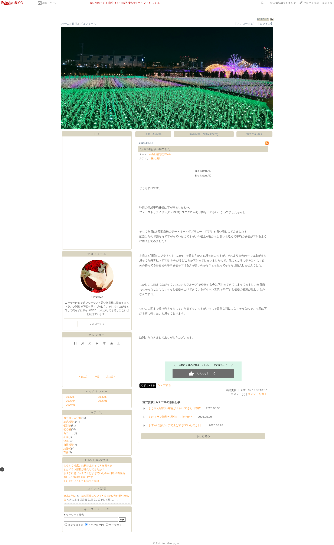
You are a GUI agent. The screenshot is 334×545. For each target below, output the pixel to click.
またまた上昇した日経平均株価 (81, 480)
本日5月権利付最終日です (78, 477)
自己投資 (68, 444)
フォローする (97, 323)
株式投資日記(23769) (160, 154)
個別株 (67, 425)
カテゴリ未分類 (72, 417)
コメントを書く (257, 394)
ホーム (65, 23)
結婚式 (67, 448)
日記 (75, 23)
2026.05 (70, 397)
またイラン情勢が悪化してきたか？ (83, 469)
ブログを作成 (311, 2)
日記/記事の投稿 (97, 460)
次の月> (110, 376)
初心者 (67, 429)
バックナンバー (97, 391)
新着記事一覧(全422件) (203, 134)
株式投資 (68, 421)
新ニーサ (68, 433)
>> (283, 2)
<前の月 (83, 376)
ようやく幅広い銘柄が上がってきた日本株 (87, 465)
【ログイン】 (265, 23)
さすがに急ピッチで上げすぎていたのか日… (176, 425)
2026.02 (102, 397)
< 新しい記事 (153, 134)
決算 (66, 440)
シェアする (164, 385)
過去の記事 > (254, 134)
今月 (97, 376)
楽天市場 (327, 2)
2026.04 (70, 400)
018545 (263, 19)
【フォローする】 (245, 23)
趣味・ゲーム (50, 2)
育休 (66, 452)
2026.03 (70, 404)
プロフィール (88, 23)
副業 (66, 437)
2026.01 (102, 400)
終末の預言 (70, 495)
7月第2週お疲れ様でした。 (156, 149)
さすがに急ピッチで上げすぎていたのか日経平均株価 (94, 473)
